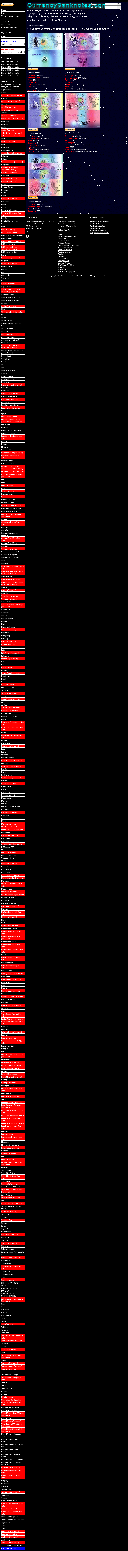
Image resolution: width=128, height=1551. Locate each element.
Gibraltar (5, 563)
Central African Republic (11, 297)
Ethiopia (4, 447)
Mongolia (5, 866)
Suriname (5, 1307)
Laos (3, 749)
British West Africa (9, 252)
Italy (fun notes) (7, 684)
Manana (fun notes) (9, 824)
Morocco (5, 881)
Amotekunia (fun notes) (10, 101)
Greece (4, 587)
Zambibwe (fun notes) (10, 1531)
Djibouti (4, 388)
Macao (4, 789)
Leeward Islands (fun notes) (12, 760)
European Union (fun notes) (12, 452)
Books (60, 254)
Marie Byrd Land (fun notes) (12, 830)
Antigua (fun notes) (8, 115)
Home (3, 10)
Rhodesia (5, 1142)
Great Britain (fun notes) (11, 579)
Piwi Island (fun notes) (10, 1068)
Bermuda (5, 201)
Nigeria (4, 988)
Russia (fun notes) (8, 1159)
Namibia (4, 909)
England (4, 427)
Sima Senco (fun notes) (10, 1234)
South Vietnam (7, 1274)
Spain (3, 1277)
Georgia (4, 530)
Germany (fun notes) (9, 549)
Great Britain (6, 576)
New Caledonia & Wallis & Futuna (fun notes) (11, 958)
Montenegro (6, 869)
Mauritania (5, 838)
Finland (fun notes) (8, 485)
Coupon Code (97, 7)
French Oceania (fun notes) (12, 505)
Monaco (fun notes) (9, 863)
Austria (4, 144)
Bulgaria (4, 260)
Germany (5, 546)
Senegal (4, 1223)
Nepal (3, 920)
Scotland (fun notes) (9, 1220)
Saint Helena (6, 1170)
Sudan (3, 1304)
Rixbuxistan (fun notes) (10, 1148)
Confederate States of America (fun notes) (10, 346)
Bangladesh (6, 164)
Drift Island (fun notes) (10, 399)
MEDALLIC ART (8, 847)
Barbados (5, 175)
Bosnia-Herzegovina (9, 221)
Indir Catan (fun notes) (10, 653)
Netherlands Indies (8, 941)
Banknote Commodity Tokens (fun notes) (10, 168)
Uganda (4, 1391)
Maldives (5, 815)
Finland (4, 482)
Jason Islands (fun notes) (11, 699)
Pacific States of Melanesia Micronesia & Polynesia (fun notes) (12, 1021)
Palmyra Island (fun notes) (11, 1032)
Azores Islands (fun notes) (11, 153)
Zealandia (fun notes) (9, 1537)
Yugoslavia (5, 1522)
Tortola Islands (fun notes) (11, 1366)
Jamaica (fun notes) (9, 693)
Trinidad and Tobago (9, 1375)
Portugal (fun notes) (9, 1082)
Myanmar (5, 900)
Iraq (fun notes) (7, 667)
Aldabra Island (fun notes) (11, 95)
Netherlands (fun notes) (10, 926)
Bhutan (4, 204)
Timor (3, 1346)
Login (3, 36)
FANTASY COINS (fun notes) (13, 471)
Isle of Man (5, 676)
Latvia (3, 752)
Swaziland (5, 1309)
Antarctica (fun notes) (10, 110)
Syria (3, 1318)
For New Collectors (9, 27)
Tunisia (4, 1382)
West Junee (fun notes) (10, 1509)
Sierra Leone (6, 1231)
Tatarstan (5, 1333)
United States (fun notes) (11, 1421)
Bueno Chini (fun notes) (10, 258)
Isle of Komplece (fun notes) (12, 673)
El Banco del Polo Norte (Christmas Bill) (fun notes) (11, 420)
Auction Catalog (64, 252)
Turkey (4, 1385)
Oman (3, 1011)
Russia (3, 1156)
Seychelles (5, 1229)
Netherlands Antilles (9, 928)
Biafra (3, 207)
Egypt (3, 414)
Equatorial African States (11, 430)
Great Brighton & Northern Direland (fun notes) (12, 572)
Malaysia (5, 809)
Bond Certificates (65, 249)
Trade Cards (63, 269)
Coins (60, 234)
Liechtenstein (6, 775)
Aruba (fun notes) (8, 130)
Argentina (5, 121)
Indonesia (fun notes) (9, 658)
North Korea (6, 994)
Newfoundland (7, 976)
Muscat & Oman (7, 897)
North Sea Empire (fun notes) (12, 996)
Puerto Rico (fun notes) (10, 1096)
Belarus (4, 184)
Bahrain (4, 159)
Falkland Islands (7, 463)
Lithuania (4, 781)
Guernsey (5, 612)
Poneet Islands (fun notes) (11, 1077)
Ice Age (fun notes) (8, 644)
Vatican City (6, 1489)
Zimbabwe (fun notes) (10, 1542)
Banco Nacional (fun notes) (12, 162)
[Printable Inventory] (35, 25)
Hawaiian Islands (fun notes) (12, 630)
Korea (3, 732)
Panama (4, 1035)
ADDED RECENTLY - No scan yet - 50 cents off (11, 85)
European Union (7, 450)
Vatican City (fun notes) (10, 1492)
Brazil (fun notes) (8, 229)
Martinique (5, 832)
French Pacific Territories (11, 508)
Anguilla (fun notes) (9, 107)
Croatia (4, 362)
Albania (4, 92)
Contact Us (5, 24)
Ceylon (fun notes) (8, 306)
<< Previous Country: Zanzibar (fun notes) (51, 28)
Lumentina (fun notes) (9, 783)
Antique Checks (64, 243)
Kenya (3, 719)
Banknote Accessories (67, 236)
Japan (3, 696)
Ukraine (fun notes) (8, 1397)
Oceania (4, 1008)
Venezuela (5, 1495)
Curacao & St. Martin (9, 370)
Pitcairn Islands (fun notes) (11, 1065)
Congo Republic (7, 353)
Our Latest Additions (9, 61)
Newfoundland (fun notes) (11, 979)
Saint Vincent (6, 1195)
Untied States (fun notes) (11, 1467)
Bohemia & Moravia (9, 210)
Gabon (4, 519)
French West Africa (9, 511)
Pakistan (4, 1026)
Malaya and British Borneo (12, 806)
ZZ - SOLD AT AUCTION (11, 1545)
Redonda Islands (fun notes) (12, 1102)
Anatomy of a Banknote (99, 221)
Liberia (4, 769)
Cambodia (5, 275)
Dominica (5, 390)
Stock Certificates (65, 247)
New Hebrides (7, 963)
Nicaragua (5, 982)
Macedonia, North (8, 795)
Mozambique (6, 889)
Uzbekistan (6, 1483)
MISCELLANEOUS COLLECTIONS (8, 856)
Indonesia (5, 656)
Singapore (5, 1237)
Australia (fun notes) (9, 141)
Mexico (4, 850)
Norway (4, 1002)
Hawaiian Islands (8, 627)
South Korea (6, 1263)
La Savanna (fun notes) (10, 746)
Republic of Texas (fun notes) (12, 1123)
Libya (3, 772)
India (3, 650)
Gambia (4, 527)
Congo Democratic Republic (12, 350)
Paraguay (5, 1048)
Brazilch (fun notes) (9, 232)
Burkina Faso (6, 266)
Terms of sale (6, 19)
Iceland (4, 647)
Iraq (2, 664)
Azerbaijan (5, 147)
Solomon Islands (7, 1249)
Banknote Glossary (97, 224)
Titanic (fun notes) (8, 1349)
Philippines (5, 1059)
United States (6, 1418)
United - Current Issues (10, 1407)
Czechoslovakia (7, 379)
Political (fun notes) (9, 1074)
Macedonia (5, 792)
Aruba (3, 127)
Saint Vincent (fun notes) (11, 1198)
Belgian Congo (7, 187)
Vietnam (4, 1498)
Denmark (5, 382)
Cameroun (5, 278)
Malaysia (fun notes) (9, 812)
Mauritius (5, 841)
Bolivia (4, 218)
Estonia (4, 444)
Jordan (4, 705)
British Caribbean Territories (12, 235)
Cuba (3, 364)
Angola (4, 104)
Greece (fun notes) (8, 590)
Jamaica (4, 690)
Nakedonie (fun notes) (10, 906)
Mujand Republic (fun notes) (12, 894)
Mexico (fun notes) (8, 853)
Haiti (3, 624)
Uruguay (4, 1480)
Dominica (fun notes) (9, 393)
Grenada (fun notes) (9, 599)
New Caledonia (7, 955)
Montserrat (6, 872)
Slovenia (4, 1246)
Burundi (4, 272)
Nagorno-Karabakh (9, 903)
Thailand (4, 1343)
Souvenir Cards (64, 263)
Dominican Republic (9, 396)
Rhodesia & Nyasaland (10, 1145)
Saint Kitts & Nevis (8, 1173)
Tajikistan (5, 1327)
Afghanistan (6, 89)
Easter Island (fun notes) (10, 408)
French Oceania (7, 502)
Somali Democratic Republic (12, 1252)
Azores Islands (7, 150)
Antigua (4, 112)
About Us (5, 21)
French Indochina (8, 499)
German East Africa (9, 543)
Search (94, 4)
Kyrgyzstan (5, 743)
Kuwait (4, 740)
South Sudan (6, 1271)
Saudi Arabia (6, 1214)
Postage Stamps (64, 258)
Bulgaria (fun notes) (9, 263)
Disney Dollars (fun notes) (11, 385)
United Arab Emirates (10, 1410)
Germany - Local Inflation (11, 552)
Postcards (62, 238)
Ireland (4, 670)
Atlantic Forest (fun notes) (11, 133)
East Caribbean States (10, 405)
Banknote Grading (97, 226)
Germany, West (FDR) (10, 557)
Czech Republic (7, 376)
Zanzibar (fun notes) (9, 1534)
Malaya (4, 804)
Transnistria (6, 1372)
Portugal (4, 1080)
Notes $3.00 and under (10, 70)
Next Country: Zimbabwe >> (93, 28)
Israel (3, 679)
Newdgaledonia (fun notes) (12, 973)
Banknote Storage (97, 228)
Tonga (3, 1360)
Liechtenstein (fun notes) (11, 778)
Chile (3, 315)
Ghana (3, 560)
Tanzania (4, 1330)
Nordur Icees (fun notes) (11, 991)
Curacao (4, 367)
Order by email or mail (10, 16)
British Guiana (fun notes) (11, 241)
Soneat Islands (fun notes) (11, 1257)
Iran (2, 661)
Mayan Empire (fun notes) (11, 844)
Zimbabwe (5, 1540)
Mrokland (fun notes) (9, 892)
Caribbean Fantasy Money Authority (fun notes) (11, 290)
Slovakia (4, 1240)
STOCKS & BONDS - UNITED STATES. (9, 1295)
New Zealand (6, 971)
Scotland (4, 1217)
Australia (4, 138)
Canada (4, 281)
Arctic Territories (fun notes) (12, 118)
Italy (3, 682)
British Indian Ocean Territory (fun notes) (9, 248)
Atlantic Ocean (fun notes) (11, 136)
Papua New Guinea (8, 1046)
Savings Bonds (63, 260)
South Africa (6, 1260)
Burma (4, 269)
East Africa (5, 402)
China (3, 317)
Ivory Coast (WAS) (8, 687)
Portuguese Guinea (8, 1085)
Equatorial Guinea (8, 433)
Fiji (2, 479)
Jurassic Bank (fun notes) (11, 708)
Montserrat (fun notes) (10, 875)
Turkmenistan (6, 1388)
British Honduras (8, 244)
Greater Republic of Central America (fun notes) (12, 583)
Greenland (5, 593)
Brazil (3, 227)
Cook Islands (6, 356)
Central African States (10, 300)
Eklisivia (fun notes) (9, 416)
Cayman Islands (7, 294)
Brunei (3, 255)
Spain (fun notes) (7, 1280)
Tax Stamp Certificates (67, 265)
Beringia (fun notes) (9, 198)
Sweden (4, 1312)
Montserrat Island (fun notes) (13, 878)
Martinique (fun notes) (10, 835)
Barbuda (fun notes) (9, 181)
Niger (3, 985)
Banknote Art (63, 241)
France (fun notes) (8, 491)
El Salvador (5, 424)
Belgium (4, 190)
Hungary (4, 638)
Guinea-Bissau (7, 618)
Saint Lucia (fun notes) (10, 1184)
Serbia (3, 1226)
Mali (3, 818)
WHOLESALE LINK (9, 1548)
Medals (61, 256)
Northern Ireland (8, 999)
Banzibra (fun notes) (9, 172)
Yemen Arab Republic (9, 1517)
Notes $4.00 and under (10, 67)
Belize (3, 193)
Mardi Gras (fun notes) (10, 827)
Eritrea (4, 441)
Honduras (5, 633)
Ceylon (4, 303)
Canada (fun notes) (8, 284)
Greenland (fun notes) (9, 596)
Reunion (4, 1131)
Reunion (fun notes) (8, 1134)
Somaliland (5, 1255)
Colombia (5, 331)
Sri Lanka (4, 1286)
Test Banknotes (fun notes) (12, 1341)
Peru (3, 1051)
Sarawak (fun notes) (9, 1211)
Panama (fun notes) (8, 1038)
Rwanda (4, 1167)
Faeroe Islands (7, 461)
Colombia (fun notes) (9, 334)
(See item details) (34, 72)
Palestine (5, 1029)
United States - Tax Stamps (12, 1459)
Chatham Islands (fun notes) (12, 312)
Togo (3, 1352)
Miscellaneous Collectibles (69, 245)
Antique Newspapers (66, 272)
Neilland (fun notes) (9, 917)
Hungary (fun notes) (9, 641)
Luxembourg (6, 786)
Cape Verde (6, 286)
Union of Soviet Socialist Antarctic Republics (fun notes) (11, 1402)
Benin (3, 195)
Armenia (4, 124)
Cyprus (4, 373)
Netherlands (6, 923)
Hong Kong (5, 635)
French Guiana (7, 494)
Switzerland (6, 1315)
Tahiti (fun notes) (8, 1324)
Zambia (4, 1528)
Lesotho (4, 763)
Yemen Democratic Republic (12, 1519)
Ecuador (4, 411)
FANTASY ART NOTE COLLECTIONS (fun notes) (12, 467)
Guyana (4, 621)
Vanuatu (4, 1486)
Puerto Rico (6, 1093)
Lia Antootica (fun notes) (11, 766)
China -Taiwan (6, 320)
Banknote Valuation (98, 230)
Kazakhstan (6, 713)
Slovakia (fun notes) (9, 1243)
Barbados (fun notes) (9, 178)
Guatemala (5, 609)
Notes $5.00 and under (10, 64)
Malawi (4, 801)
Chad (3, 309)
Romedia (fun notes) (9, 1153)
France (4, 488)
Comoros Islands (8, 337)
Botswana (5, 224)
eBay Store (30, 231)
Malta (3, 821)
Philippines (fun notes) (10, 1062)
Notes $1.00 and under (10, 76)
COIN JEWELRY (7, 328)
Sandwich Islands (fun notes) (12, 1203)
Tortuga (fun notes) (8, 1369)
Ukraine (4, 1394)
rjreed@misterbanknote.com (42, 221)
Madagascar (6, 798)
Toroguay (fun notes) (9, 1363)
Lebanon (4, 755)
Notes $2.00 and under (10, 73)
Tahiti (3, 1321)
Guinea (4, 615)
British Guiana (6, 238)
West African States (9, 1501)
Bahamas (5, 156)
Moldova (5, 861)
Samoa (4, 1200)
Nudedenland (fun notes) (11, 1005)
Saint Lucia (5, 1181)
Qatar (3, 1099)
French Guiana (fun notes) (11, 497)
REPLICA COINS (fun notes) (12, 1115)
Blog (3, 13)
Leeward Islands (7, 757)
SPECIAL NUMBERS (9, 1283)
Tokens (61, 267)
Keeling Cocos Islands (10, 716)
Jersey (3, 702)
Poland (4, 1071)
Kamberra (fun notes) (9, 710)
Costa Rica (5, 359)
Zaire (3, 1525)
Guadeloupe (6, 601)
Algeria (4, 98)
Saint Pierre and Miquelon (11, 1187)
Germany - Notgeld (9, 555)
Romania (4, 1151)
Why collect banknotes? (99, 232)
